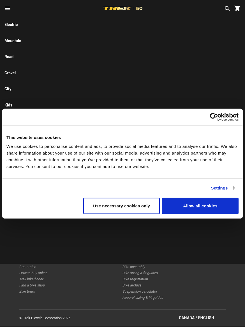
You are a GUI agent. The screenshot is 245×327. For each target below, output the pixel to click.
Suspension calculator (139, 291)
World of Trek (81, 248)
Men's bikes (28, 236)
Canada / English (202, 318)
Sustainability (81, 236)
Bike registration (135, 279)
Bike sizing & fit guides (140, 273)
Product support (135, 261)
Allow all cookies (200, 205)
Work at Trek (81, 242)
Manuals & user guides (140, 254)
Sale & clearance (32, 261)
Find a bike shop (32, 285)
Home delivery (133, 236)
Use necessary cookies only (121, 205)
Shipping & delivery (137, 230)
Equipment (27, 248)
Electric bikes (29, 224)
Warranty (129, 242)
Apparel (25, 254)
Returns (128, 224)
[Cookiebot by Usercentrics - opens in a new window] (214, 117)
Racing (76, 230)
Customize (27, 267)
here (75, 44)
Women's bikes (31, 242)
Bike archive (131, 285)
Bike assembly (133, 267)
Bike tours (27, 291)
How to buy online (33, 273)
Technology (80, 224)
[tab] (57, 72)
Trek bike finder (31, 279)
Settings (219, 188)
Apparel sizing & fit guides (142, 297)
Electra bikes (29, 230)
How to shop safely (137, 248)
